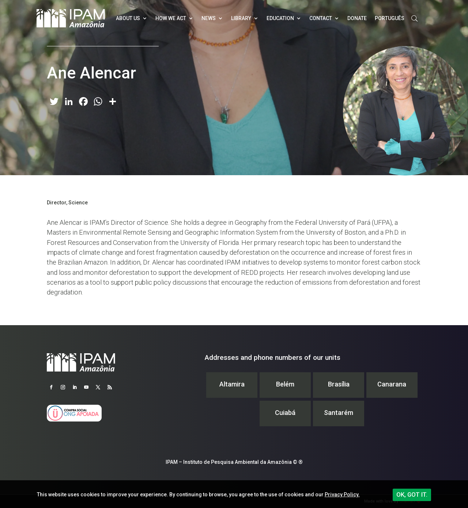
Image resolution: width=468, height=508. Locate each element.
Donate (357, 18)
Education (280, 18)
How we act (170, 18)
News (208, 18)
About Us (128, 18)
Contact (320, 18)
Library (241, 18)
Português (389, 18)
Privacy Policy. (342, 494)
